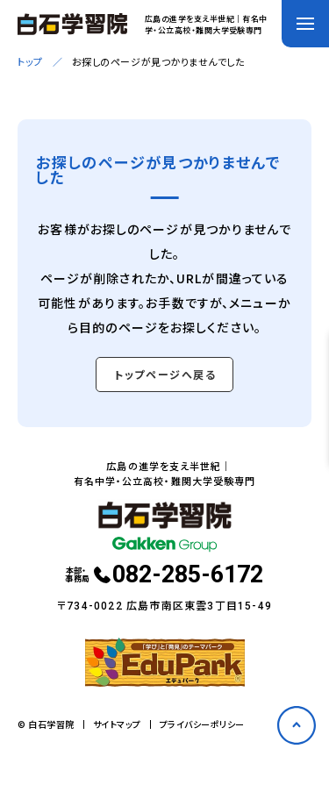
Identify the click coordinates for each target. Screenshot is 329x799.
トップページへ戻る (165, 374)
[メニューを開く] (305, 23)
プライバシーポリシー (202, 724)
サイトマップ (117, 724)
